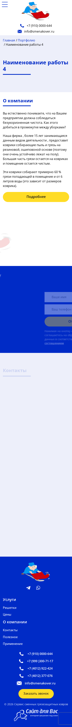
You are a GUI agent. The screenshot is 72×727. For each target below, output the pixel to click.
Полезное (10, 637)
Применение (13, 644)
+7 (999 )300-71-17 (36, 661)
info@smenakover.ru (36, 31)
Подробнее (36, 196)
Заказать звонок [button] (36, 693)
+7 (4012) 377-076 (36, 676)
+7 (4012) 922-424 (36, 668)
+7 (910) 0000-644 (36, 26)
